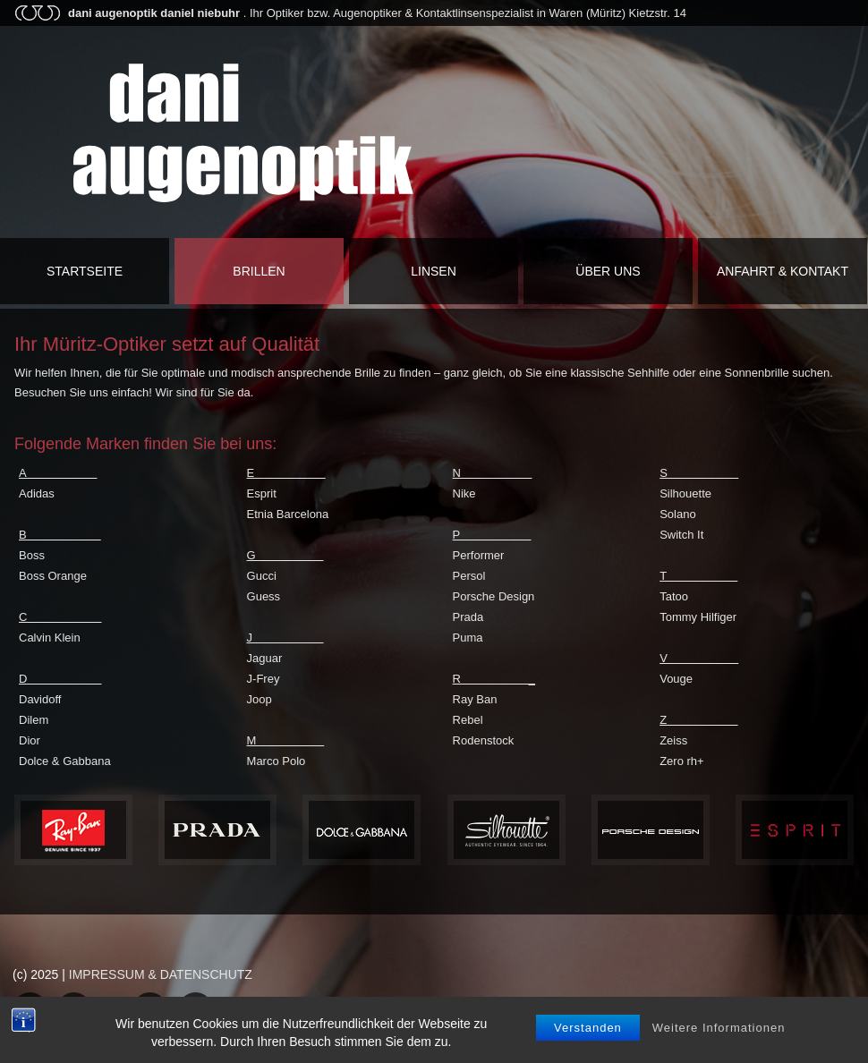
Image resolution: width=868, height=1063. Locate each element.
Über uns (607, 271)
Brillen (259, 271)
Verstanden (588, 1041)
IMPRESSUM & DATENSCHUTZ (160, 974)
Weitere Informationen (719, 1041)
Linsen (433, 271)
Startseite (85, 271)
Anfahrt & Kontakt (782, 271)
